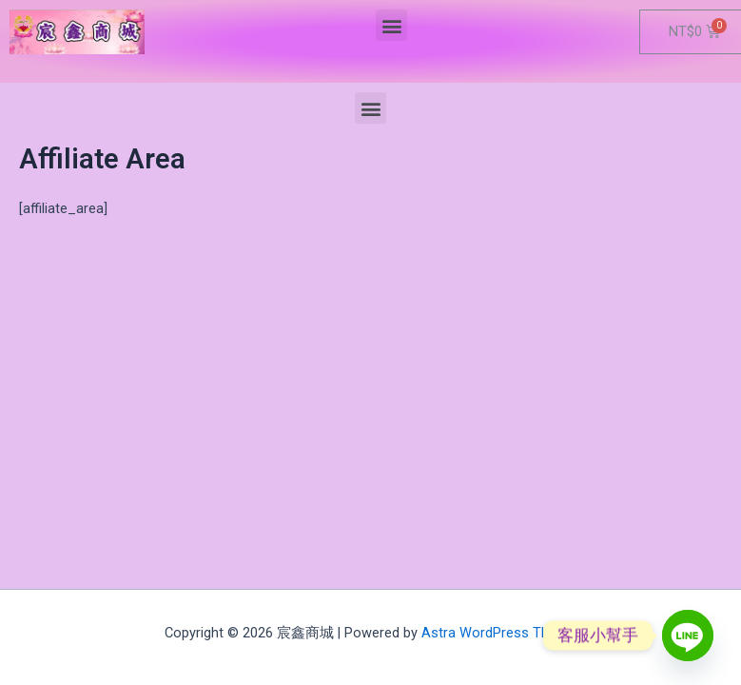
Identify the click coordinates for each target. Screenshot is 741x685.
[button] (391, 25)
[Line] (687, 635)
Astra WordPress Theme (498, 632)
